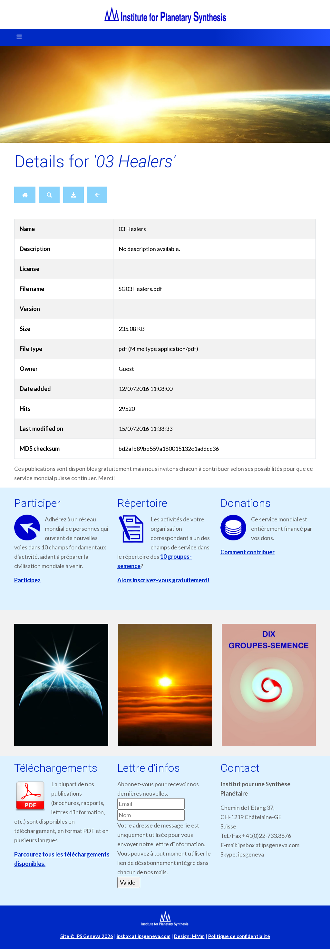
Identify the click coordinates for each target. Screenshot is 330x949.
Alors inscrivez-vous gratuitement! (163, 580)
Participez (27, 580)
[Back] (97, 195)
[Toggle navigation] (17, 37)
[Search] (49, 195)
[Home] (24, 195)
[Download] (73, 195)
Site (86, 936)
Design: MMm (189, 936)
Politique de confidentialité (239, 936)
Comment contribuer (247, 552)
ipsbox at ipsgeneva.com (143, 936)
